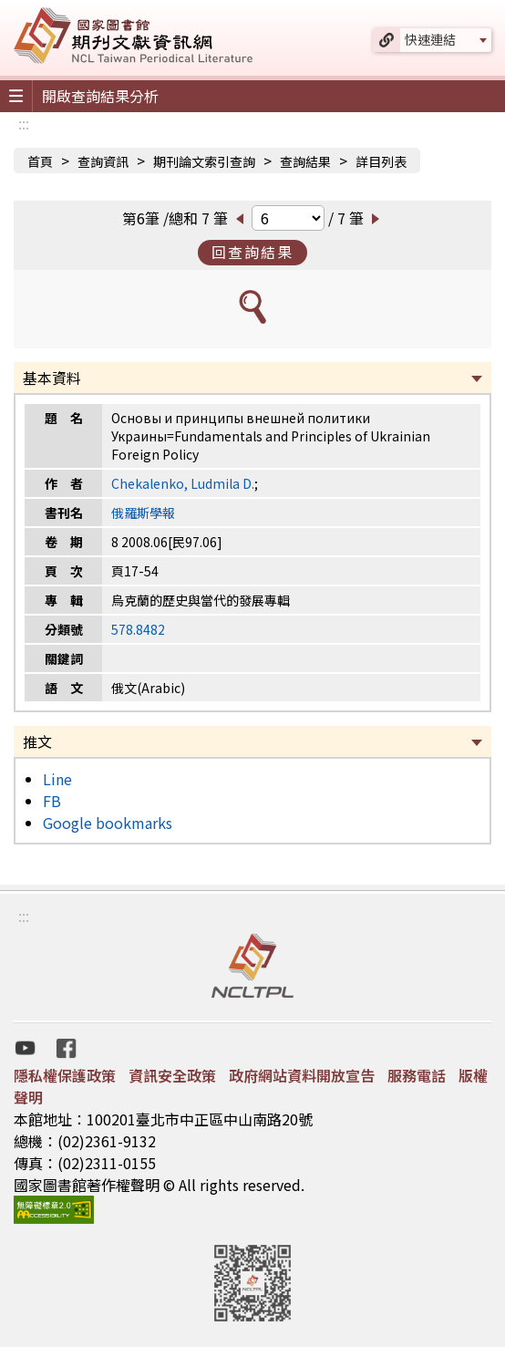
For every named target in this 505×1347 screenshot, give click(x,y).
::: (23, 123)
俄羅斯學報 (143, 512)
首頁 (40, 161)
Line (57, 779)
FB (52, 801)
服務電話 (416, 1075)
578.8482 (138, 629)
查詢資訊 (103, 161)
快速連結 (430, 39)
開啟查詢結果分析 (100, 96)
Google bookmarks (107, 823)
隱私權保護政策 (65, 1075)
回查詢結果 (252, 252)
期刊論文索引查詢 (204, 161)
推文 (37, 741)
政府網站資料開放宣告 (302, 1075)
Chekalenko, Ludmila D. (182, 483)
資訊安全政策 (172, 1075)
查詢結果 (305, 161)
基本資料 (52, 378)
